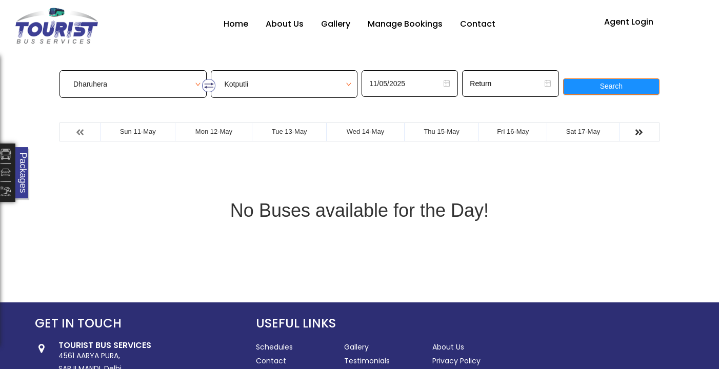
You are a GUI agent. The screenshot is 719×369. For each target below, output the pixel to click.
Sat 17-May (583, 131)
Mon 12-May (213, 131)
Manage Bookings (405, 24)
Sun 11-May (138, 131)
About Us (285, 24)
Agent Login (628, 22)
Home (236, 24)
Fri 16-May (513, 131)
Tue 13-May (289, 131)
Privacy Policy (456, 361)
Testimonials (367, 361)
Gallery (335, 24)
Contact (477, 24)
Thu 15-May (441, 131)
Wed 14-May (365, 131)
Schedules (274, 347)
